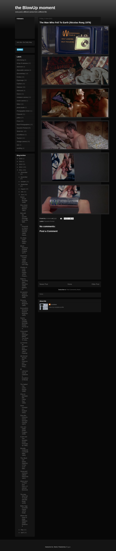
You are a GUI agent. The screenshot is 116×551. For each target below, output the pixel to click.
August (23, 189)
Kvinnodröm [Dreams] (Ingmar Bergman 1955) (24, 311)
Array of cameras (22, 63)
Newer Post (44, 284)
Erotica (19, 77)
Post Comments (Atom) (74, 289)
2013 (21, 164)
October (23, 181)
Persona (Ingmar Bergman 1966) (24, 302)
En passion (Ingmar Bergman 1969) (24, 294)
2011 (21, 170)
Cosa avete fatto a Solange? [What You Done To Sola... (24, 335)
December (24, 172)
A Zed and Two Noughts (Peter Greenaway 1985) (24, 441)
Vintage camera (22, 141)
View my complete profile (56, 307)
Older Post (95, 284)
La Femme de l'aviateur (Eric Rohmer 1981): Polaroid (24, 348)
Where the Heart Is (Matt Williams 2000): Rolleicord (23, 521)
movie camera (21, 101)
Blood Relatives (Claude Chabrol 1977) (24, 249)
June (22, 194)
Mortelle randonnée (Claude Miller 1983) (24, 452)
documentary (21, 73)
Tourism (19, 138)
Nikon (19, 104)
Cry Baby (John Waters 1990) (23, 240)
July (22, 192)
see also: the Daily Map (24, 42)
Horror (19, 94)
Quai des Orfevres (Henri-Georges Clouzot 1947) (23, 420)
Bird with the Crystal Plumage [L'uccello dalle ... (24, 217)
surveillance (20, 134)
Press (19, 121)
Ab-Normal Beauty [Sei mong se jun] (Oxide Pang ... (23, 361)
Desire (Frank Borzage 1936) (23, 199)
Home (70, 284)
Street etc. (20, 131)
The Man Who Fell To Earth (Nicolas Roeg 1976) (24, 499)
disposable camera (23, 70)
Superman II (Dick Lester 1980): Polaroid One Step (24, 260)
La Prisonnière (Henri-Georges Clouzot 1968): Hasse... (24, 230)
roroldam (54, 304)
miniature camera (22, 97)
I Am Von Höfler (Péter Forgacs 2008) (23, 430)
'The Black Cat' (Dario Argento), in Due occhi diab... (24, 463)
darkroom (20, 67)
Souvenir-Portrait (49, 221)
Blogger (68, 547)
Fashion (19, 84)
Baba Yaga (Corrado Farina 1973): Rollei (24, 509)
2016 (21, 158)
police (19, 118)
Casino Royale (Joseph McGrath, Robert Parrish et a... (24, 323)
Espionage (20, 80)
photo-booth (21, 107)
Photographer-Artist (23, 111)
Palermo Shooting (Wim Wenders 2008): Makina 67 (24, 284)
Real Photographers (23, 124)
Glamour (19, 87)
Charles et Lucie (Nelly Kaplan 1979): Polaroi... (24, 272)
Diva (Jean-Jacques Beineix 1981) (24, 207)
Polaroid (19, 114)
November (24, 177)
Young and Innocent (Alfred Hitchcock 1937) (24, 475)
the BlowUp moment (35, 7)
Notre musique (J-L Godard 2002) (23, 409)
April (22, 532)
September (24, 184)
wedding (19, 148)
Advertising (20, 60)
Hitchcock (20, 90)
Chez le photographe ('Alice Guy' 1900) (24, 398)
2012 (21, 167)
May (22, 530)
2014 (21, 161)
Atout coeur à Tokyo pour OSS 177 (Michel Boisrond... (24, 486)
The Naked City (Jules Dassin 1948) (23, 387)
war (18, 145)
